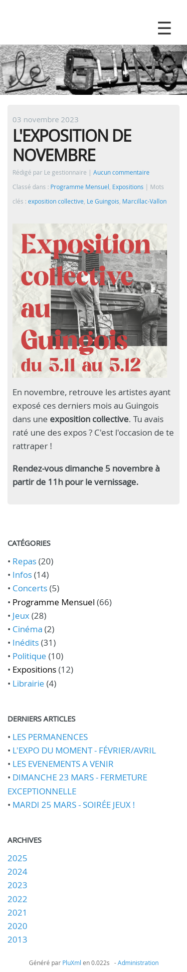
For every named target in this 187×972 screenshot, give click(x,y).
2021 (17, 912)
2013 (17, 939)
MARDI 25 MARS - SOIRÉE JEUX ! (73, 804)
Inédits (25, 642)
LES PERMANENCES (50, 736)
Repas (24, 561)
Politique (29, 656)
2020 (17, 926)
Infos (22, 574)
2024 (17, 871)
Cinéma (27, 629)
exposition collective (56, 201)
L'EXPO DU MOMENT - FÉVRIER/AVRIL (84, 750)
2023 (17, 885)
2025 (17, 858)
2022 (17, 899)
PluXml (71, 963)
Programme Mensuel (79, 187)
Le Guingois (103, 201)
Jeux (20, 615)
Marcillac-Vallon (144, 201)
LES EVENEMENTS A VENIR (63, 763)
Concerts (29, 588)
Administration (138, 963)
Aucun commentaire (121, 172)
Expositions (128, 187)
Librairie (28, 683)
